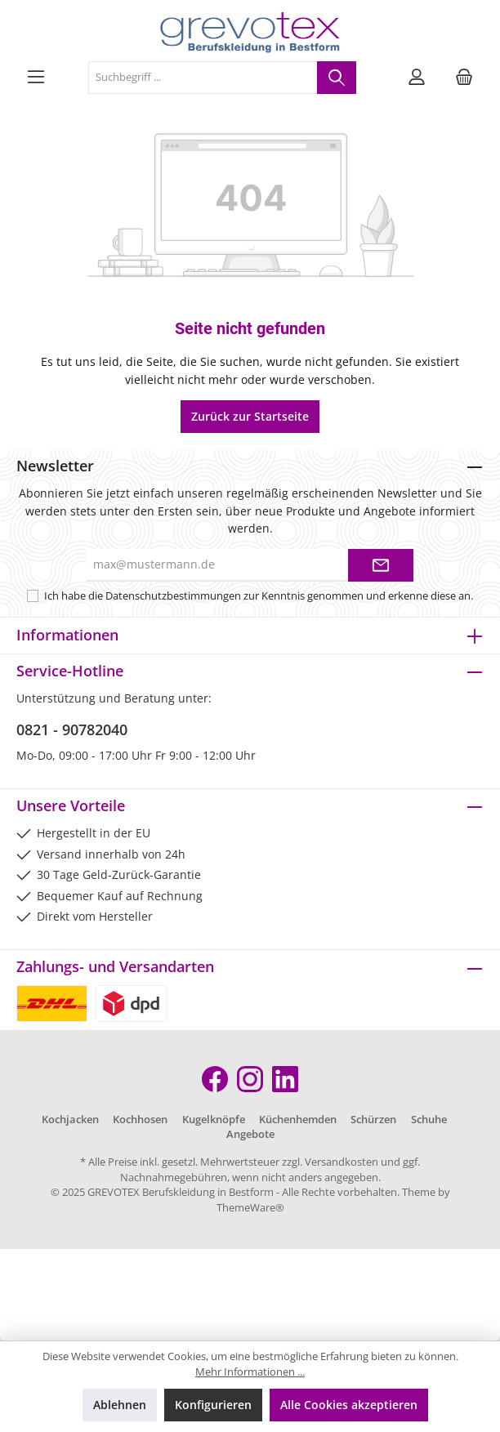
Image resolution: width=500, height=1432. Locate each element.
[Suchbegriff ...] (203, 77)
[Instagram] (250, 1079)
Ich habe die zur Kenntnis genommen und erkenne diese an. (258, 596)
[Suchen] (336, 77)
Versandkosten (341, 1162)
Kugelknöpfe (213, 1119)
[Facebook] (215, 1079)
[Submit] (380, 565)
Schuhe (429, 1119)
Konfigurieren (213, 1404)
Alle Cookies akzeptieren (348, 1404)
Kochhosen (140, 1119)
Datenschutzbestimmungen (173, 596)
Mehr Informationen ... (250, 1372)
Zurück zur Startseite (250, 416)
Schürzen (373, 1119)
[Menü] (36, 77)
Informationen (67, 635)
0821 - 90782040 (71, 729)
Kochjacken (70, 1119)
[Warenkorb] (464, 77)
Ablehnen (119, 1404)
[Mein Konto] (416, 77)
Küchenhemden (298, 1119)
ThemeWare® (250, 1208)
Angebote (250, 1134)
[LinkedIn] (285, 1079)
